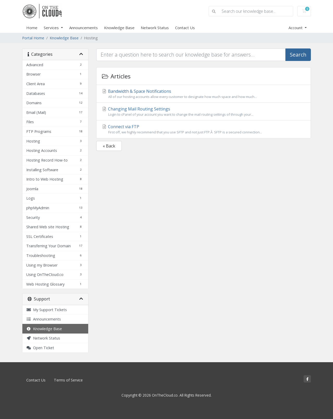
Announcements (83, 27)
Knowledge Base (119, 27)
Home (31, 27)
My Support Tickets (46, 309)
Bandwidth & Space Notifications (203, 93)
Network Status (155, 27)
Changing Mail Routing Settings (203, 111)
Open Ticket (40, 347)
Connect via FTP (203, 129)
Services (52, 27)
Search (298, 54)
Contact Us (185, 27)
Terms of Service (68, 380)
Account (296, 27)
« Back (109, 146)
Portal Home (33, 37)
